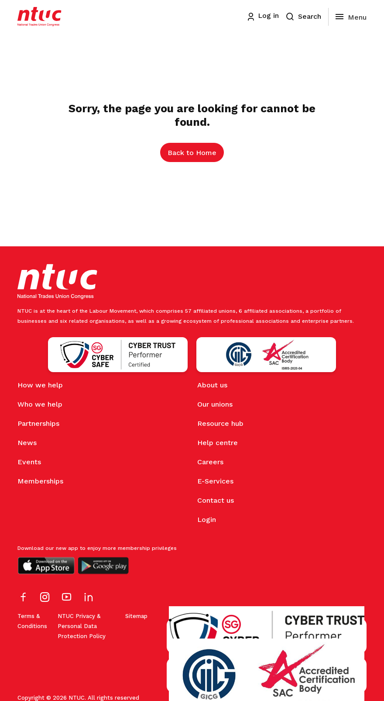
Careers (210, 462)
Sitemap (136, 616)
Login (206, 519)
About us (212, 385)
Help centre (217, 443)
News (27, 443)
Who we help (39, 404)
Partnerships (38, 423)
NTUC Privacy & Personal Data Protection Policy (82, 626)
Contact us (215, 500)
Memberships (40, 481)
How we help (40, 385)
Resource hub (220, 423)
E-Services (215, 481)
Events (29, 462)
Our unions (215, 404)
